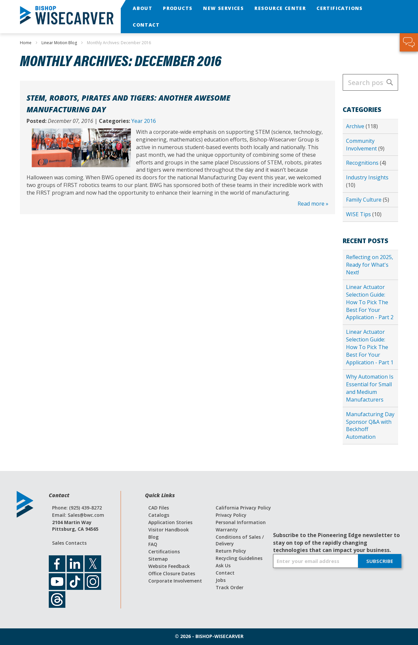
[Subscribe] (379, 561)
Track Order (230, 587)
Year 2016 (143, 121)
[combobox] (370, 82)
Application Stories (170, 522)
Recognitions (363, 162)
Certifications (164, 551)
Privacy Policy (231, 515)
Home (26, 43)
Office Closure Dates (171, 573)
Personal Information (241, 522)
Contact (225, 573)
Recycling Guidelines (239, 558)
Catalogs (158, 515)
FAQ (152, 544)
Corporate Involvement (175, 581)
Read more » (313, 203)
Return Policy (231, 551)
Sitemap (158, 559)
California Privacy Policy (243, 508)
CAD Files (158, 508)
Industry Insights (367, 177)
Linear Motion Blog (59, 43)
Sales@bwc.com (86, 515)
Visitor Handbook (168, 529)
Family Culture (364, 199)
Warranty (227, 529)
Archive (356, 126)
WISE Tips (359, 214)
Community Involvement (362, 144)
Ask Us (223, 565)
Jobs (221, 580)
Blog (153, 537)
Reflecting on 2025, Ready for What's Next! (369, 264)
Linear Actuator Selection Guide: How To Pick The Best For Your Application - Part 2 (369, 302)
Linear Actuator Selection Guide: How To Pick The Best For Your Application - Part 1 (369, 347)
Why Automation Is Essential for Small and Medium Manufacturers (369, 388)
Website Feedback (169, 566)
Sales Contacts (69, 543)
